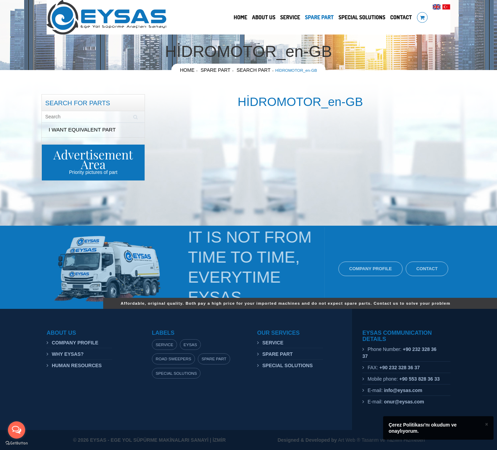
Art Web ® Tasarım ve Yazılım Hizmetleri (351, 440)
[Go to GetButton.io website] (17, 443)
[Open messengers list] (16, 430)
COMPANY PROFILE (372, 268)
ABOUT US (263, 17)
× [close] (486, 424)
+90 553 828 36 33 (419, 379)
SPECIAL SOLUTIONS (362, 17)
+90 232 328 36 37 (399, 367)
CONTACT (401, 17)
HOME (240, 17)
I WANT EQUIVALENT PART (82, 130)
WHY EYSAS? (68, 354)
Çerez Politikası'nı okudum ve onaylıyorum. (423, 428)
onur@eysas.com (404, 401)
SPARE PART (319, 17)
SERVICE (290, 17)
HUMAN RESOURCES (77, 365)
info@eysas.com (403, 390)
